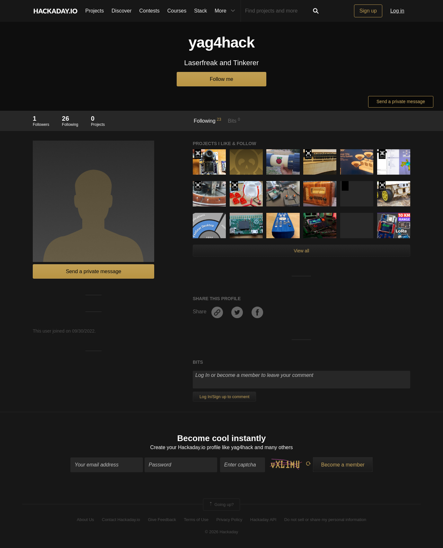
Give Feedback (162, 520)
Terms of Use (196, 520)
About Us (85, 520)
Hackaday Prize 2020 (345, 186)
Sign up (368, 10)
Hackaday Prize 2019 (308, 154)
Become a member (342, 464)
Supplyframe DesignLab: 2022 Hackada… (197, 186)
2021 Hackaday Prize (234, 186)
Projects (94, 10)
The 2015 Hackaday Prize (382, 154)
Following (207, 120)
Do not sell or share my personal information (325, 520)
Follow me (221, 79)
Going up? (221, 504)
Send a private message (401, 101)
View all (301, 250)
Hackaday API (263, 520)
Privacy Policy (229, 520)
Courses (177, 10)
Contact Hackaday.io (121, 520)
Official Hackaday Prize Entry (197, 154)
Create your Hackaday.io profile (185, 447)
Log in (397, 10)
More (226, 11)
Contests (149, 10)
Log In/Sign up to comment (224, 396)
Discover (121, 10)
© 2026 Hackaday (221, 532)
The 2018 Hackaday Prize (382, 186)
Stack (200, 10)
